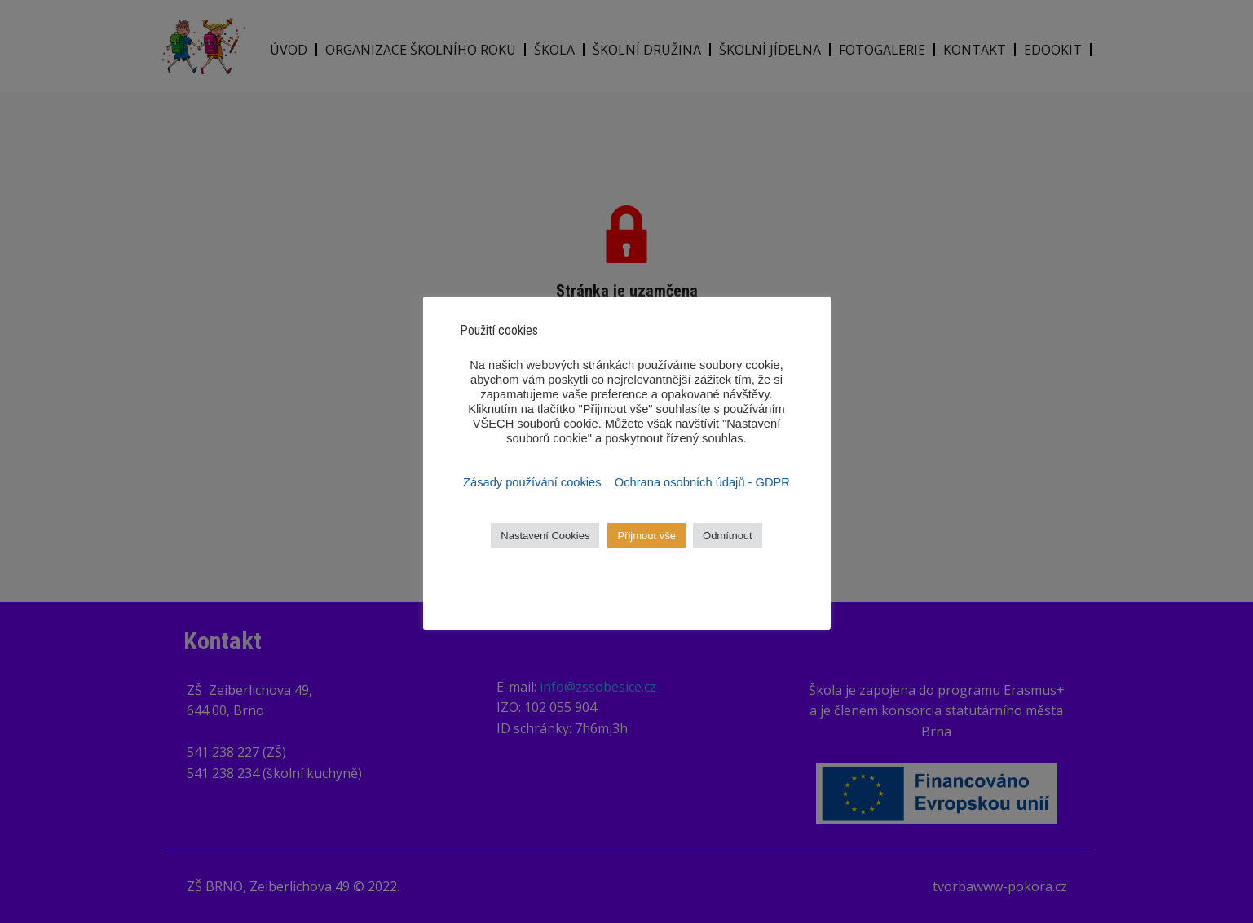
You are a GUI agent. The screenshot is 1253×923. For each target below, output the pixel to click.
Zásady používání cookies (534, 482)
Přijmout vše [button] (646, 536)
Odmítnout (727, 536)
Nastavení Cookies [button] (545, 536)
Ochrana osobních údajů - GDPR (702, 482)
